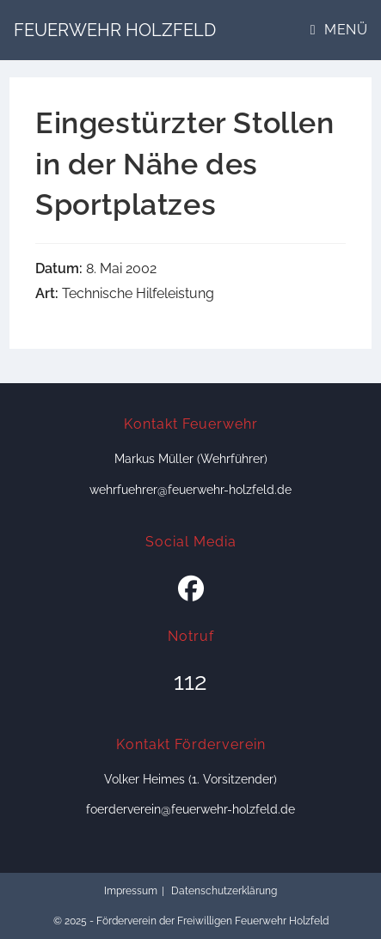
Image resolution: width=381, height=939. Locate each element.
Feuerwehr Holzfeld (115, 30)
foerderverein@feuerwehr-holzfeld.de (190, 809)
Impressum (130, 891)
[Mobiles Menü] (338, 29)
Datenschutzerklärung (224, 891)
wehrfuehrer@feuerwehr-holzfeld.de (190, 490)
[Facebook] (191, 589)
